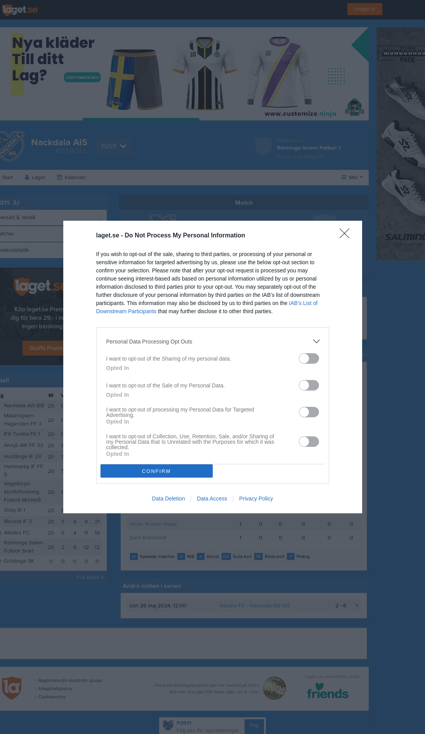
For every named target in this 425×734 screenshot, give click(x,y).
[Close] (347, 235)
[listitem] (212, 341)
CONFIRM (156, 471)
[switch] (309, 358)
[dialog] (212, 367)
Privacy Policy (256, 498)
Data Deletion (168, 498)
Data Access (212, 498)
